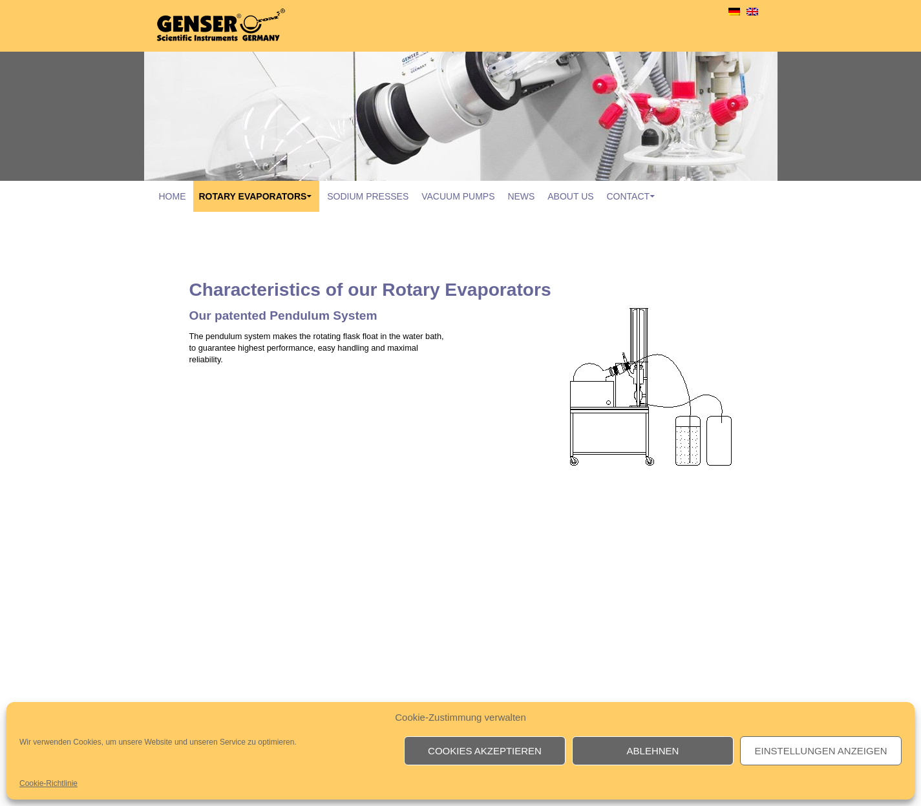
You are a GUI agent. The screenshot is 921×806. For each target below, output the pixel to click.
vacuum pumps (457, 196)
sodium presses (367, 196)
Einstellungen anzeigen (820, 750)
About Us (570, 196)
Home (172, 196)
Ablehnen (653, 750)
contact (628, 196)
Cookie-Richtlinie (48, 783)
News (521, 196)
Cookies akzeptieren (485, 750)
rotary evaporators (252, 196)
